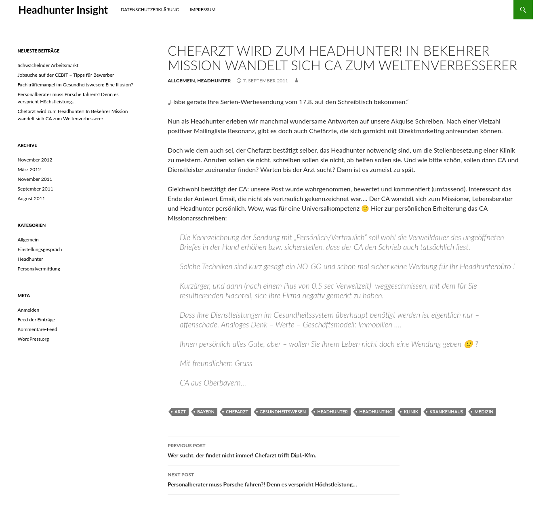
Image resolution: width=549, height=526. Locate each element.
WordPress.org (33, 339)
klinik (411, 411)
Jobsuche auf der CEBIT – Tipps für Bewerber (66, 75)
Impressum (202, 9)
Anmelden (29, 310)
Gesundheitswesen (283, 411)
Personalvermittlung (39, 269)
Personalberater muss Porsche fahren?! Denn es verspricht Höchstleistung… (284, 479)
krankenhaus (446, 411)
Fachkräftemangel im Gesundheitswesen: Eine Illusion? (75, 85)
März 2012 (29, 169)
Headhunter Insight (63, 9)
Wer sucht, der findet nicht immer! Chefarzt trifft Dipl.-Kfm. (284, 450)
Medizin (483, 411)
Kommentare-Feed (37, 329)
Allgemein (181, 81)
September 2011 (35, 189)
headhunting (375, 411)
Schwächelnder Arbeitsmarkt (48, 65)
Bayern (206, 411)
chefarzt (237, 411)
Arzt (180, 411)
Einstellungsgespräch (40, 249)
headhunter (332, 411)
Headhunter (214, 81)
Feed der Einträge (36, 319)
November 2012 (35, 160)
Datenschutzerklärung (150, 9)
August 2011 (31, 198)
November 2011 (35, 179)
